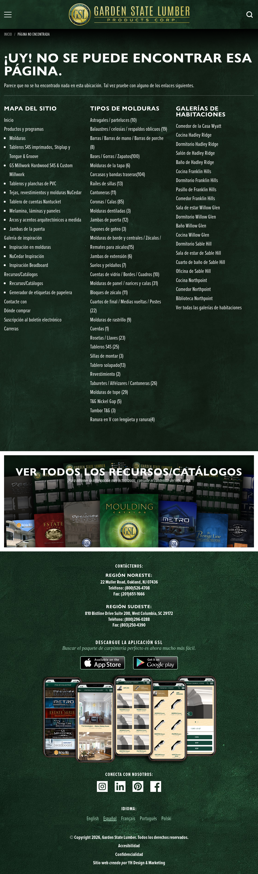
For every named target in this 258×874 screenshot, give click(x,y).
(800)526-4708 (137, 587)
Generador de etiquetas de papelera (40, 292)
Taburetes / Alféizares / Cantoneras (123, 383)
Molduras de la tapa (110, 165)
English (93, 818)
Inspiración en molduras (30, 247)
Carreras (11, 328)
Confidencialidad (129, 854)
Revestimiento (105, 374)
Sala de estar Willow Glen (198, 207)
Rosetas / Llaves (107, 337)
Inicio (8, 120)
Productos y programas (23, 129)
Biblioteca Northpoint (194, 298)
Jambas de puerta (109, 219)
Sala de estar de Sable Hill (198, 253)
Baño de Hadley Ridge (195, 162)
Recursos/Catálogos (21, 274)
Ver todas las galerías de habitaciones (209, 307)
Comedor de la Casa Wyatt (198, 126)
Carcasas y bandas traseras (117, 174)
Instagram (102, 786)
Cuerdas (99, 328)
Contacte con (15, 301)
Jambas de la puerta (27, 229)
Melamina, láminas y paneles (34, 211)
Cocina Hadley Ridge (194, 135)
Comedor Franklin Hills (195, 198)
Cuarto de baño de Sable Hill (200, 262)
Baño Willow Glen (191, 225)
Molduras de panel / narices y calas (124, 283)
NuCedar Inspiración (26, 256)
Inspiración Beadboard (28, 265)
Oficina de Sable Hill (193, 271)
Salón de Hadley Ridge (195, 153)
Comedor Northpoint (193, 289)
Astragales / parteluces (113, 120)
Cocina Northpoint (191, 280)
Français (128, 818)
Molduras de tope (109, 392)
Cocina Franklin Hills (193, 171)
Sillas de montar (106, 356)
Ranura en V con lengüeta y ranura (122, 419)
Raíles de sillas (106, 183)
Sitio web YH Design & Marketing (129, 862)
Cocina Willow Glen (192, 235)
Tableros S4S (104, 346)
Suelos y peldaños (108, 265)
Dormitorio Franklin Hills (197, 180)
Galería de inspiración (23, 238)
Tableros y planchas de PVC (32, 183)
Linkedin (120, 786)
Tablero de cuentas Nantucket (35, 201)
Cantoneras (103, 192)
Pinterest (138, 786)
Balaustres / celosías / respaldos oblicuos (128, 129)
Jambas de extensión (111, 256)
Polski (166, 818)
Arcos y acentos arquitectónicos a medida (45, 219)
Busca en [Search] (249, 14)
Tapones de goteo (108, 229)
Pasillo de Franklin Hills (196, 189)
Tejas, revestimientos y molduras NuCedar (45, 192)
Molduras (17, 138)
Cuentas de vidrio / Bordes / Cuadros (124, 274)
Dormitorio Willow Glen (196, 216)
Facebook (155, 786)
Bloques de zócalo (109, 292)
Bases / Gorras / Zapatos (115, 156)
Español (110, 818)
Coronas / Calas (107, 201)
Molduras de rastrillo (110, 319)
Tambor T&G (103, 410)
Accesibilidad (129, 845)
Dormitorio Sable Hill (194, 243)
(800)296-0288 (137, 619)
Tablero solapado (107, 365)
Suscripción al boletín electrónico (33, 319)
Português (148, 818)
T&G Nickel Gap (105, 401)
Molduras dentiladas (110, 211)
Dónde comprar (17, 310)
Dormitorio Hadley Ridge (197, 144)
